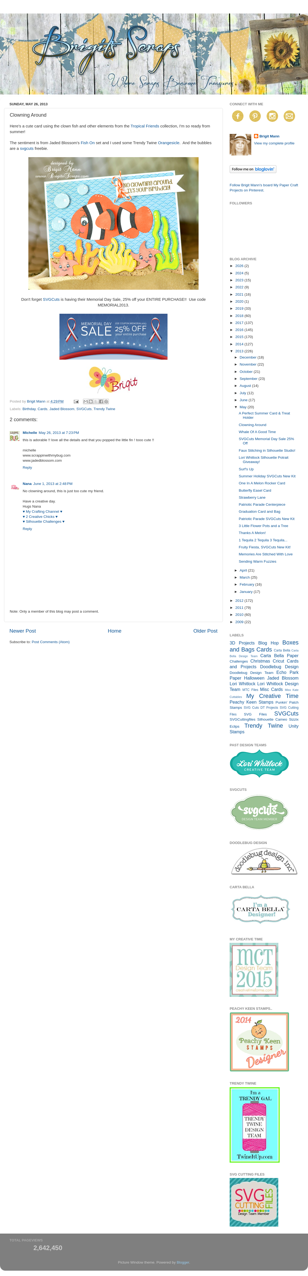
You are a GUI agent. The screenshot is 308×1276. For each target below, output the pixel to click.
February (247, 584)
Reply (27, 467)
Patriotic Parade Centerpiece (262, 504)
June (244, 400)
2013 (240, 351)
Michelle (30, 433)
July (243, 393)
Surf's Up (246, 469)
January (247, 592)
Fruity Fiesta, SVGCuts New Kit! (265, 547)
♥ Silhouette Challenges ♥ (44, 521)
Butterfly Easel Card (255, 490)
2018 (240, 316)
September (249, 379)
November (248, 364)
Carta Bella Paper (279, 655)
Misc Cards (271, 689)
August (246, 386)
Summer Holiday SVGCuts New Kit (267, 476)
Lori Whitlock (242, 683)
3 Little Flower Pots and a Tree (263, 526)
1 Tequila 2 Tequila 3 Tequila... (263, 540)
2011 (240, 608)
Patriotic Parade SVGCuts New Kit (266, 519)
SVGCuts (51, 299)
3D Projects (242, 642)
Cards (42, 409)
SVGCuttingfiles (242, 719)
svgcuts (27, 148)
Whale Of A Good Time (257, 432)
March (245, 577)
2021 (240, 294)
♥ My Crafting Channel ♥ (42, 511)
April (244, 570)
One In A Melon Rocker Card (262, 483)
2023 (240, 280)
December (248, 357)
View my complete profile (274, 143)
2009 (240, 622)
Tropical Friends (144, 126)
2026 (240, 266)
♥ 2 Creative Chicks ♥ (40, 517)
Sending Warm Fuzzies (257, 561)
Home (114, 631)
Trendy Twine (104, 409)
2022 (240, 287)
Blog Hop (268, 642)
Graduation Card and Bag (259, 511)
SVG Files (255, 714)
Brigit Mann (269, 136)
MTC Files (250, 690)
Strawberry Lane (252, 497)
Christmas (260, 661)
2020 (240, 301)
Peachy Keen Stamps (251, 702)
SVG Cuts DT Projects (261, 708)
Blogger (183, 1262)
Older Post (205, 631)
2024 (240, 273)
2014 (240, 344)
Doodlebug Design (279, 666)
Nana (27, 484)
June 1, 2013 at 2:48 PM (52, 484)
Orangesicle (168, 143)
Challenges (239, 661)
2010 (240, 615)
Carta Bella (282, 650)
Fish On (88, 143)
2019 (240, 308)
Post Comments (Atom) (51, 642)
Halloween (254, 678)
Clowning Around (252, 425)
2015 (240, 337)
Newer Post (22, 631)
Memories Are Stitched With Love (266, 554)
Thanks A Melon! (252, 533)
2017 (240, 323)
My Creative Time (272, 696)
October (247, 372)
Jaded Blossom (61, 409)
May (243, 407)
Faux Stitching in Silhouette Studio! (267, 450)
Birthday (29, 409)
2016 (240, 330)
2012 (240, 601)
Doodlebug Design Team (251, 673)
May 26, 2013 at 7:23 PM (59, 433)
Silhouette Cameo (272, 719)
